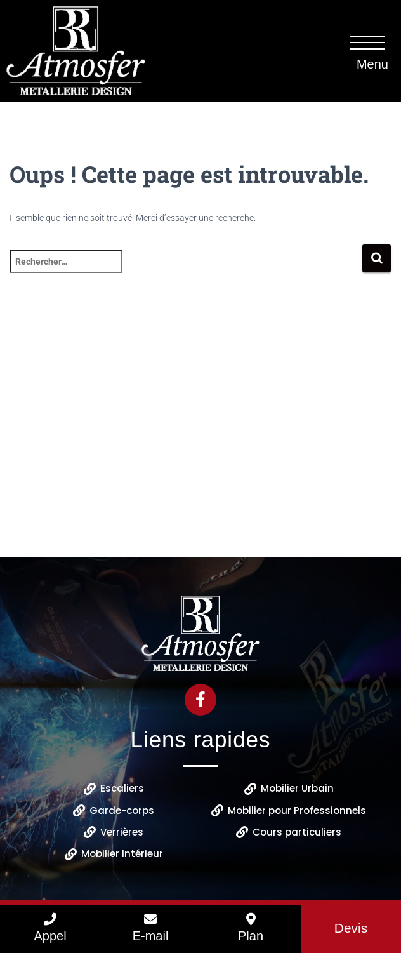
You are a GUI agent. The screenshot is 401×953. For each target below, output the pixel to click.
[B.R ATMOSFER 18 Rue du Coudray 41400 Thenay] (200, 446)
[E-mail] (150, 919)
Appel (50, 936)
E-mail (151, 936)
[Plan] (250, 919)
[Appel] (50, 919)
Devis (351, 928)
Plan (250, 936)
